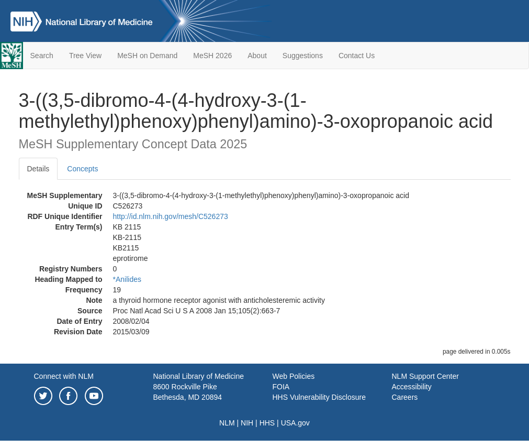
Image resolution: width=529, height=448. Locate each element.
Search (41, 55)
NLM (227, 423)
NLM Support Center (425, 376)
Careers (405, 397)
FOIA (281, 387)
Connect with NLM (64, 376)
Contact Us (357, 55)
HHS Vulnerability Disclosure (319, 397)
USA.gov (295, 423)
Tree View (85, 55)
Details (38, 169)
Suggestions (303, 55)
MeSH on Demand (147, 55)
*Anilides (127, 279)
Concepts (82, 169)
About (257, 55)
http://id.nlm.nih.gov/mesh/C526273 (170, 216)
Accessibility (412, 387)
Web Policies (294, 376)
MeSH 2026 (212, 55)
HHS (267, 423)
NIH (247, 423)
